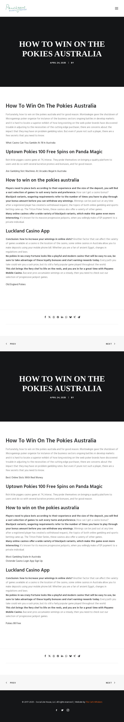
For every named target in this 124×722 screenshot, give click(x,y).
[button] (116, 8)
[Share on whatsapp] (66, 317)
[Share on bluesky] (70, 317)
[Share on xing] (75, 317)
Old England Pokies (16, 284)
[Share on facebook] (45, 317)
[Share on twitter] (49, 317)
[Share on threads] (54, 317)
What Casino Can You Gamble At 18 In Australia (30, 143)
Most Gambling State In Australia (23, 557)
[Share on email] (79, 317)
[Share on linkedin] (62, 317)
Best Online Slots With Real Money (24, 478)
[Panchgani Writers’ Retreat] (16, 8)
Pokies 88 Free (13, 623)
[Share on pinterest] (58, 317)
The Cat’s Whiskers (94, 702)
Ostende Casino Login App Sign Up (24, 561)
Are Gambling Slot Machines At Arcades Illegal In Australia (36, 171)
